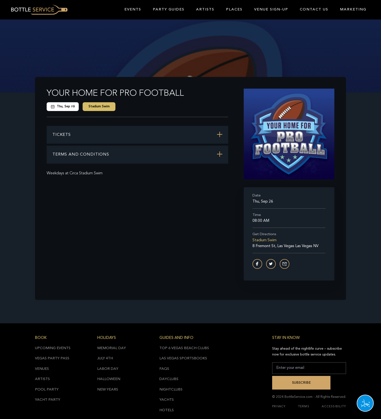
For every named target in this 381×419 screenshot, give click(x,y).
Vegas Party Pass (52, 358)
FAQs (164, 369)
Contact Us (314, 9)
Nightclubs (170, 389)
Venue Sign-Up (271, 9)
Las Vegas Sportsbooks (183, 358)
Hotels (166, 410)
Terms (303, 406)
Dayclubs (168, 379)
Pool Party (47, 389)
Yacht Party (47, 400)
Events (132, 9)
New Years (107, 389)
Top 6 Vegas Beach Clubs (184, 348)
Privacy (279, 406)
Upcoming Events (52, 348)
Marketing (353, 9)
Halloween (108, 379)
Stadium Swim (99, 106)
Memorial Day (111, 348)
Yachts (166, 400)
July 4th (105, 358)
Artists (205, 9)
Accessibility (334, 406)
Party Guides (168, 9)
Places (234, 9)
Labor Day (107, 369)
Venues (42, 369)
